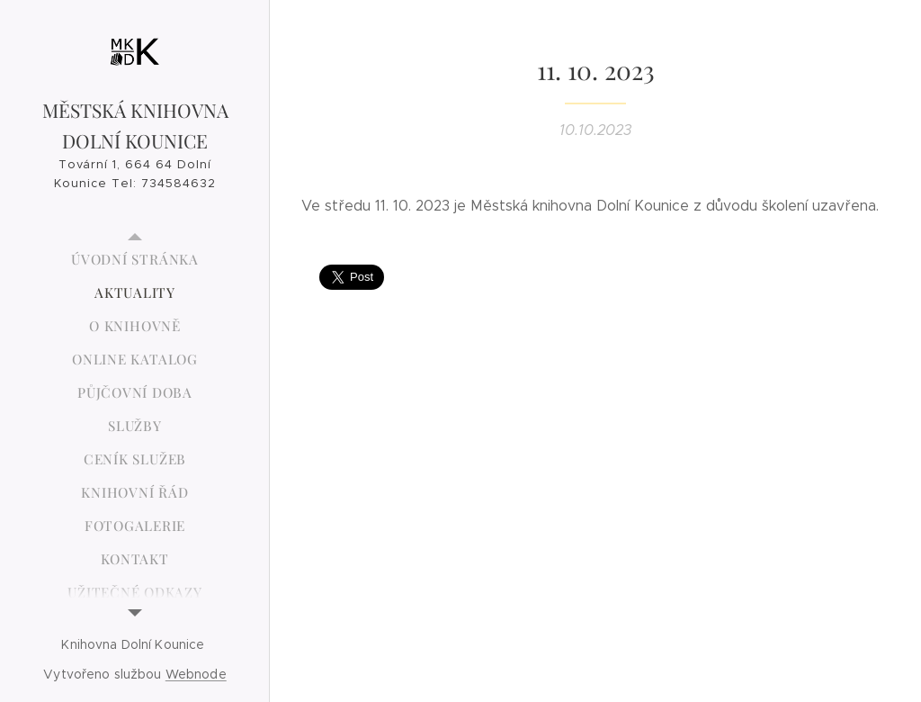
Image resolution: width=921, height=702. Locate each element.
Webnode (196, 674)
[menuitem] (134, 259)
